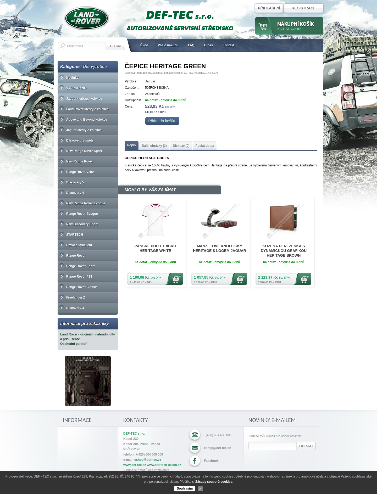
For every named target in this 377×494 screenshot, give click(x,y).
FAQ (191, 45)
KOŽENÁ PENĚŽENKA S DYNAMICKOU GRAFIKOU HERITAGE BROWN (284, 250)
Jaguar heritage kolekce (169, 72)
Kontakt (228, 45)
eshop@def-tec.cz (217, 448)
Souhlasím (185, 488)
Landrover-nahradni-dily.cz (140, 72)
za (289, 29)
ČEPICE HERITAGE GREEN (201, 72)
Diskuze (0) (181, 146)
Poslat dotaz (204, 146)
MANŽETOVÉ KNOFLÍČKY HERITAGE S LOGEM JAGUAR (219, 248)
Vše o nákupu (168, 45)
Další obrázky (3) (154, 146)
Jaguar (150, 81)
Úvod (144, 45)
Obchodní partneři (73, 344)
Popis (131, 145)
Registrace (304, 8)
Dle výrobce (95, 66)
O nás (208, 45)
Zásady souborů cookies (213, 482)
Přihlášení (269, 8)
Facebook (211, 461)
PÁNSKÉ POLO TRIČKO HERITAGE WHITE (155, 248)
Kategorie (70, 66)
